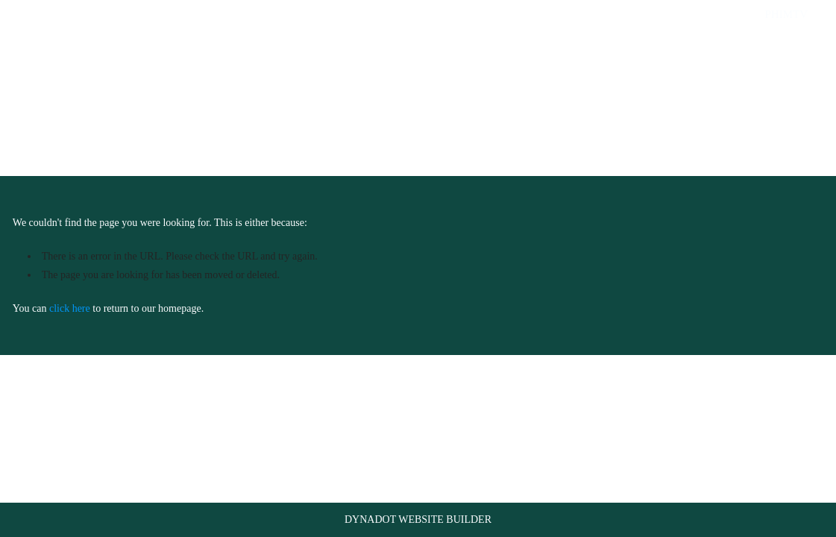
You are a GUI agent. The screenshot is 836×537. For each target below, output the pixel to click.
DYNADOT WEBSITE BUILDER (418, 519)
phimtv (786, 14)
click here (69, 308)
